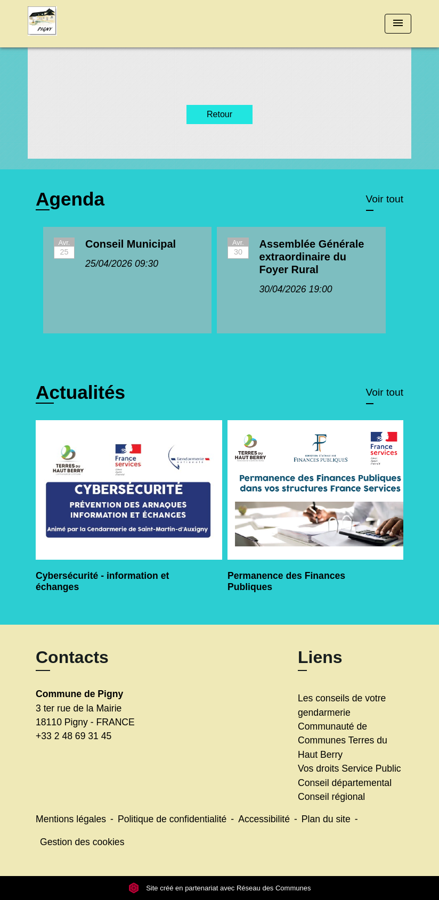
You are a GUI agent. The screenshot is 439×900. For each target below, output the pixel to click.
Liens (320, 657)
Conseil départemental (345, 783)
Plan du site (326, 819)
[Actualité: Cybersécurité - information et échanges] (124, 513)
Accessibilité (264, 819)
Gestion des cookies (82, 842)
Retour (219, 114)
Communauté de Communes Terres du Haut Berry (342, 740)
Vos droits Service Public (349, 768)
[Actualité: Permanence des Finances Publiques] (315, 513)
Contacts (72, 657)
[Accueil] (94, 24)
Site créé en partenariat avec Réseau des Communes (219, 888)
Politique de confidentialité (172, 819)
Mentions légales (71, 819)
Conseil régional (331, 796)
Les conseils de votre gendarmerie (342, 705)
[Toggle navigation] (398, 24)
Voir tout (384, 198)
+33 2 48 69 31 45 (73, 736)
